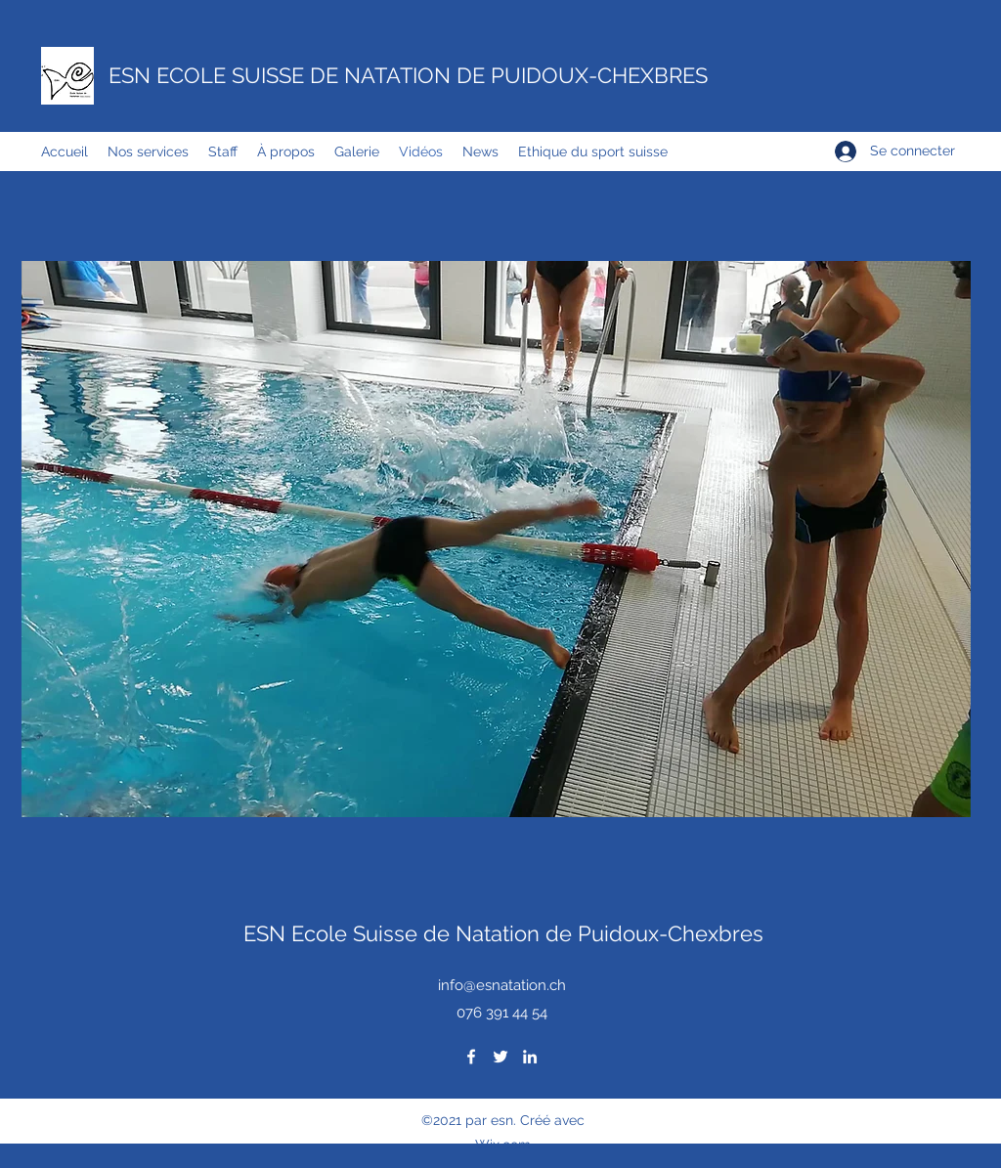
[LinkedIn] (530, 1056)
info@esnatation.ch (502, 985)
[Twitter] (500, 1056)
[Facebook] (471, 1056)
